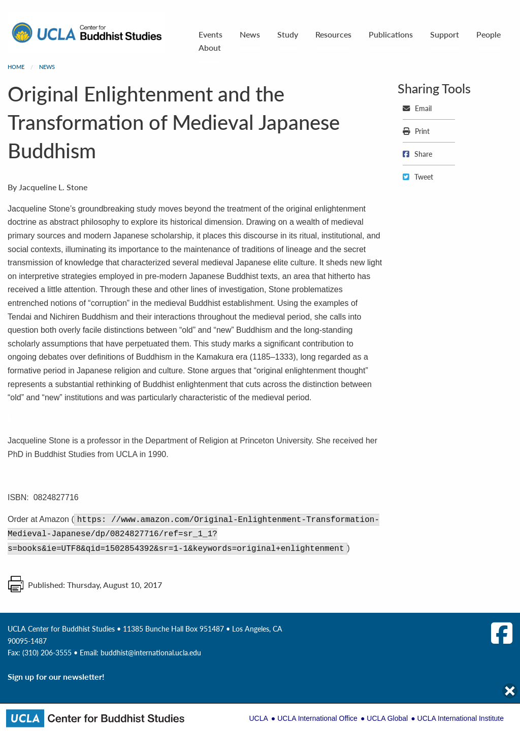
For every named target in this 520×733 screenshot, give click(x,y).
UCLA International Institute (460, 718)
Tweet (418, 176)
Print (416, 131)
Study (287, 34)
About (210, 47)
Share (417, 154)
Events (210, 34)
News (250, 34)
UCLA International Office (317, 718)
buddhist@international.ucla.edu (151, 652)
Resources (333, 34)
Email (417, 108)
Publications (391, 34)
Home (16, 67)
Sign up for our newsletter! (56, 676)
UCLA (258, 718)
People (488, 34)
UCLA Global (387, 718)
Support (444, 34)
